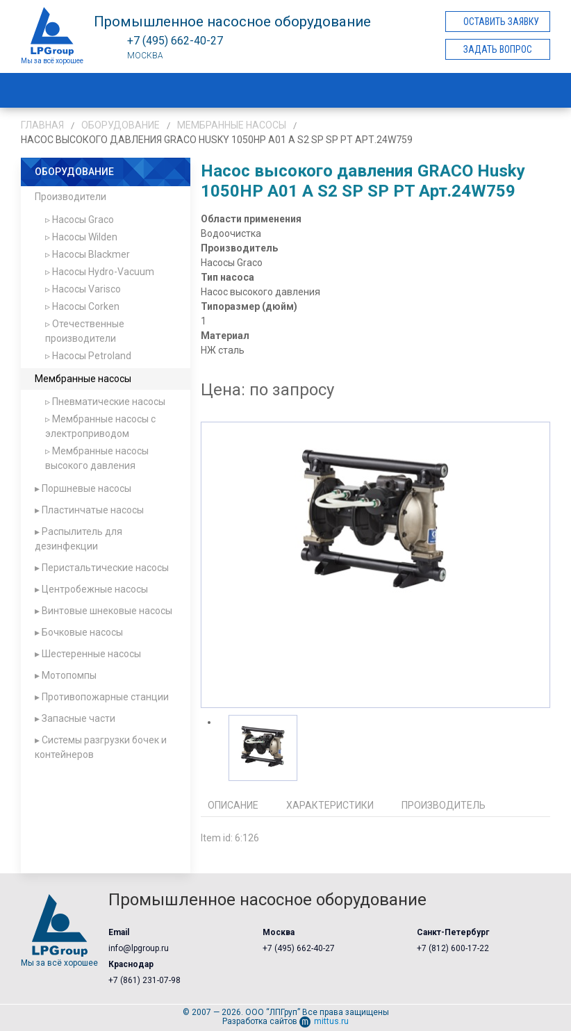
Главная (42, 125)
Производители (70, 196)
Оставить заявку (501, 21)
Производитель (444, 805)
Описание (233, 805)
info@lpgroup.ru (138, 948)
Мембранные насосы (231, 125)
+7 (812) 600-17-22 (453, 948)
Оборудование (120, 125)
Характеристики (330, 805)
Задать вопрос (497, 49)
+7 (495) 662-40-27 (299, 948)
